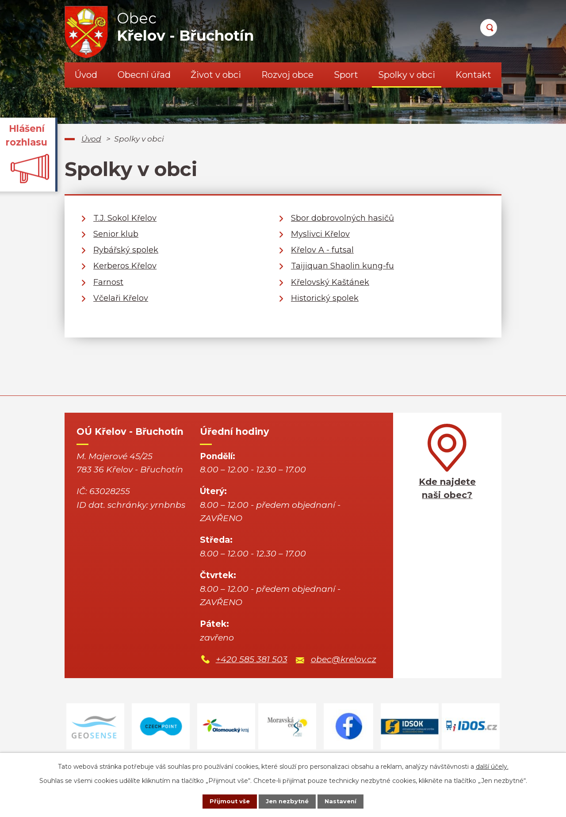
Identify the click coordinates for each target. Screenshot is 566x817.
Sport (346, 74)
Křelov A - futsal (322, 250)
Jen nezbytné (287, 801)
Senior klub (115, 234)
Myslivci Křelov (320, 234)
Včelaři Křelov (120, 298)
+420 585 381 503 (251, 659)
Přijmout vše (223, 801)
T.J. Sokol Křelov (125, 218)
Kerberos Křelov (125, 266)
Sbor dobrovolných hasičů (342, 218)
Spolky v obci (406, 74)
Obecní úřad (144, 74)
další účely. (492, 765)
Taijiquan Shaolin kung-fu (342, 266)
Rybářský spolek (125, 250)
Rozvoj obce (287, 74)
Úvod (86, 74)
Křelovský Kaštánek (330, 282)
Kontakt (473, 74)
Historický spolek (325, 298)
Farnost (108, 282)
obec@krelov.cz (343, 659)
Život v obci (216, 74)
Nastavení (347, 801)
